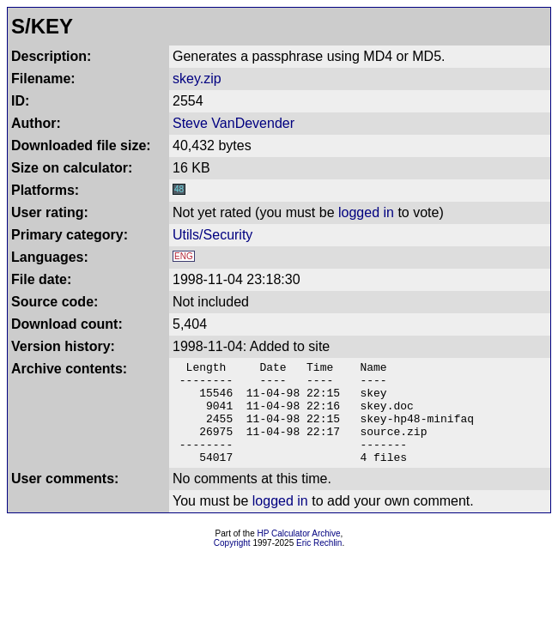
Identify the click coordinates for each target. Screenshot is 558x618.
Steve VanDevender (233, 123)
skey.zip (197, 78)
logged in (366, 212)
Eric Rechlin (319, 563)
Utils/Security (212, 234)
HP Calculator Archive (299, 554)
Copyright (232, 563)
